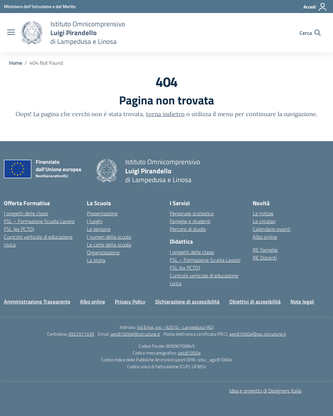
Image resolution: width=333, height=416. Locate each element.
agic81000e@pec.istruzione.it (257, 333)
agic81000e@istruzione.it (135, 333)
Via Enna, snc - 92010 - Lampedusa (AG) (175, 327)
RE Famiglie (265, 250)
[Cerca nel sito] (310, 33)
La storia (96, 260)
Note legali (302, 301)
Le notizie (263, 213)
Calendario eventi (271, 229)
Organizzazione (103, 252)
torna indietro (165, 114)
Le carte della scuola (109, 244)
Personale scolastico (192, 213)
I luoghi (94, 221)
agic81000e (189, 352)
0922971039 (81, 333)
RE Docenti (265, 258)
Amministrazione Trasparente (37, 301)
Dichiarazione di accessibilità (187, 301)
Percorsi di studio (188, 229)
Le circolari (264, 221)
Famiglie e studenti (190, 221)
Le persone (99, 229)
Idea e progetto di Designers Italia (265, 391)
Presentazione (102, 213)
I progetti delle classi (26, 213)
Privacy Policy (130, 301)
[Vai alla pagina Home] (15, 63)
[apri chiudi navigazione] (11, 33)
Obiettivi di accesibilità (255, 301)
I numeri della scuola (109, 237)
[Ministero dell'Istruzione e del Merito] (39, 6)
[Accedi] (315, 7)
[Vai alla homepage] (31, 33)
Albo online (265, 237)
